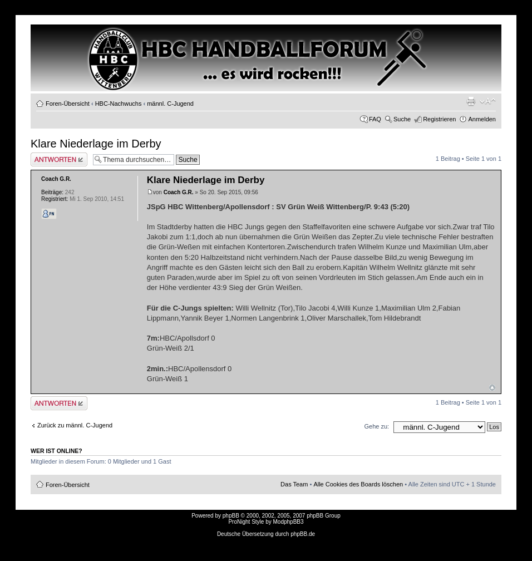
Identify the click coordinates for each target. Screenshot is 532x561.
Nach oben (492, 388)
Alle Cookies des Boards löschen (358, 484)
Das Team (294, 484)
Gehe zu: (376, 426)
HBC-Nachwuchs (118, 103)
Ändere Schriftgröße (488, 101)
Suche (402, 119)
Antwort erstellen (59, 159)
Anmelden (482, 119)
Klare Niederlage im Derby (96, 143)
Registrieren (439, 119)
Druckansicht (471, 101)
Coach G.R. (179, 192)
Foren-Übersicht (68, 103)
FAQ (375, 119)
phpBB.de (302, 534)
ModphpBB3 (288, 522)
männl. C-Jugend (170, 103)
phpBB (231, 516)
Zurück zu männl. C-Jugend (74, 425)
